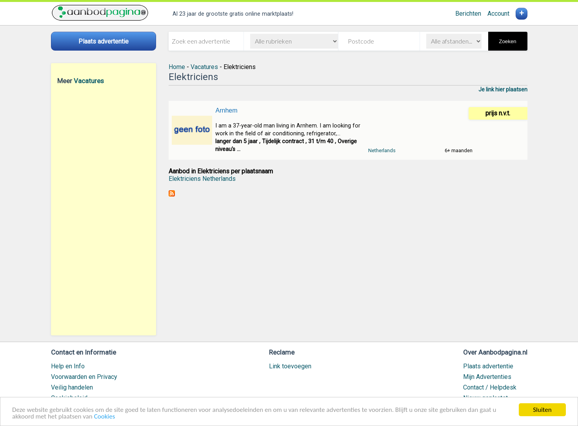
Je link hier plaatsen (502, 89)
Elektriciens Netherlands (202, 178)
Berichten (468, 13)
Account (498, 13)
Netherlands (382, 150)
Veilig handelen (72, 387)
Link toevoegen (290, 366)
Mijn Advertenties (487, 376)
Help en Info (68, 366)
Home (177, 67)
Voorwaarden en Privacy (84, 376)
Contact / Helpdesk (489, 387)
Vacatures (89, 81)
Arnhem (226, 110)
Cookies (104, 417)
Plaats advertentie (488, 366)
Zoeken (507, 41)
